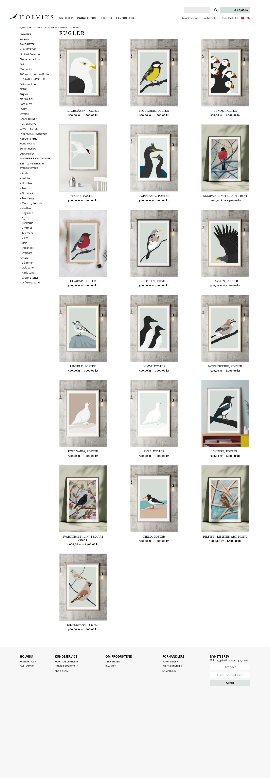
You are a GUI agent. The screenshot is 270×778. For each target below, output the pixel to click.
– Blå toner (26, 262)
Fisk (22, 64)
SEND (230, 683)
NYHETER (66, 18)
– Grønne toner (29, 277)
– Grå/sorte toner (30, 282)
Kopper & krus (28, 138)
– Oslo (23, 243)
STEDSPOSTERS (29, 168)
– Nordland (26, 183)
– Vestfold (26, 228)
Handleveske (27, 143)
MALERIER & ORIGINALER (35, 158)
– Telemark (26, 233)
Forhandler (170, 661)
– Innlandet (27, 248)
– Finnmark (26, 193)
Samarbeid (169, 671)
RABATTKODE (87, 18)
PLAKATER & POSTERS (33, 79)
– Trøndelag (27, 198)
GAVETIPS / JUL (29, 129)
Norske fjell (26, 99)
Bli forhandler (172, 666)
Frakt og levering (66, 661)
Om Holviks (230, 18)
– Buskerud (26, 223)
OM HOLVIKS (27, 666)
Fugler (24, 94)
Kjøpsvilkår (62, 671)
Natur (23, 89)
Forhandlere (210, 18)
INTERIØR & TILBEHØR (33, 133)
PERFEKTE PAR (28, 123)
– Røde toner (27, 272)
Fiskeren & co (28, 84)
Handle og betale (66, 666)
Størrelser (112, 661)
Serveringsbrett (29, 148)
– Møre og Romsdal (31, 203)
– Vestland (26, 208)
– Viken (24, 238)
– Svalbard (26, 253)
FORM (23, 109)
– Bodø (24, 173)
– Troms (25, 188)
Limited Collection (30, 54)
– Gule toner (27, 267)
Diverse (24, 114)
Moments (26, 69)
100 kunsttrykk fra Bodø (34, 74)
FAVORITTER (125, 18)
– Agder (24, 218)
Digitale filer (27, 153)
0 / (234, 10)
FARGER (24, 257)
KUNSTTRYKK (28, 49)
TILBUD (106, 18)
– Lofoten (25, 178)
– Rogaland (26, 213)
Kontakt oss (28, 661)
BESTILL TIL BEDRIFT (32, 163)
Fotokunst (26, 104)
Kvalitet (110, 666)
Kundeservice (190, 18)
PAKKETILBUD (28, 119)
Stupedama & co (30, 59)
